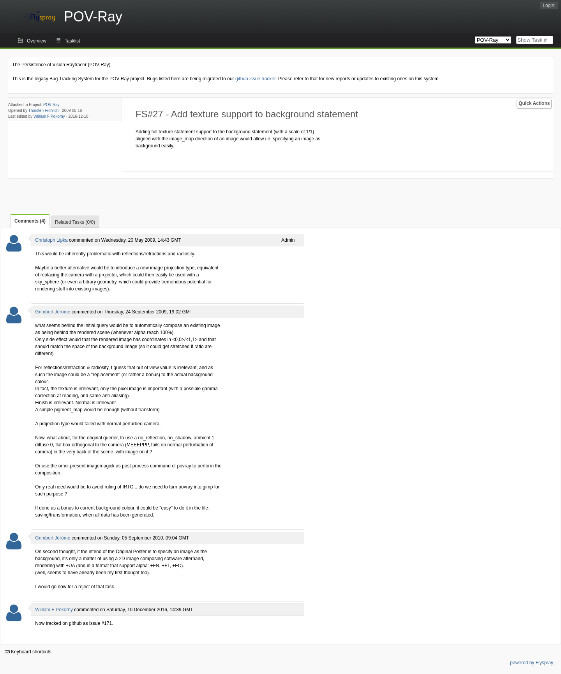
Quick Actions (534, 103)
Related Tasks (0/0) (75, 222)
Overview (36, 41)
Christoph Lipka (51, 240)
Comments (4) (30, 221)
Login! (549, 5)
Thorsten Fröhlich (43, 110)
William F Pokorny (49, 116)
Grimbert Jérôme (52, 312)
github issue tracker (255, 78)
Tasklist (72, 41)
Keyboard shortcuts (28, 652)
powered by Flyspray (531, 662)
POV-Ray (51, 105)
